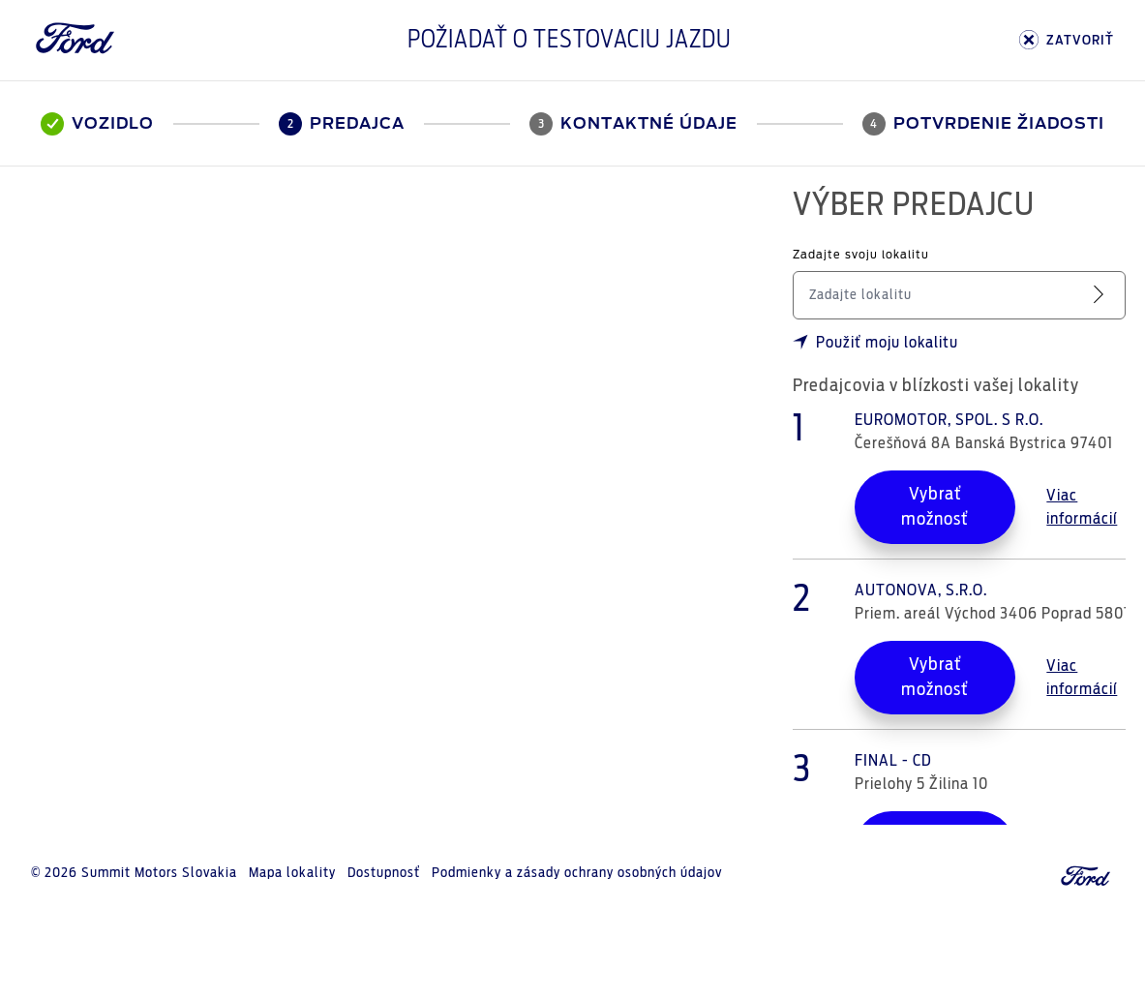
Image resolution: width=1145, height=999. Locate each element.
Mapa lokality (292, 873)
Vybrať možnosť (935, 507)
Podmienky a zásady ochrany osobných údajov (577, 873)
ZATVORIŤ (1066, 40)
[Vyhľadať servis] (1102, 295)
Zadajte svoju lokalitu (861, 255)
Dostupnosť (383, 873)
